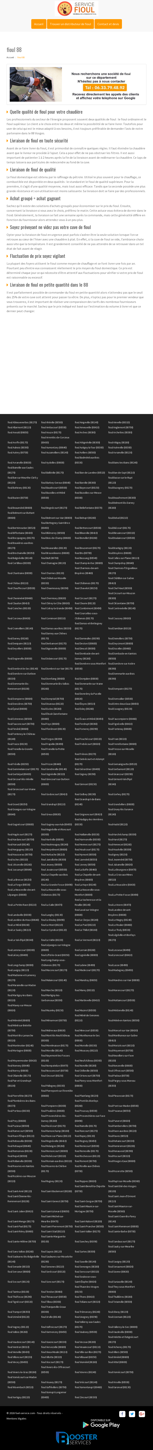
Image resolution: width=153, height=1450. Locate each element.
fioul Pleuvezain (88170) (120, 1095)
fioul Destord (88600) (86, 643)
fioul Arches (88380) (85, 432)
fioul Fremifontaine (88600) (122, 744)
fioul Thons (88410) (85, 1296)
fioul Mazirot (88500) (85, 1010)
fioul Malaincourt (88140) (54, 980)
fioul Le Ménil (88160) (18, 925)
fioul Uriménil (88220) (18, 1317)
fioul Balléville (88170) (52, 472)
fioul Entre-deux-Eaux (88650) (123, 703)
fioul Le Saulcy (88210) (19, 930)
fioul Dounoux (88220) (52, 703)
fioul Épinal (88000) (17, 709)
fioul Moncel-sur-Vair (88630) (123, 1030)
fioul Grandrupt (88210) (53, 804)
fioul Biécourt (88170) (119, 528)
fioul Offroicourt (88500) (121, 1070)
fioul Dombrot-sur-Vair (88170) (57, 668)
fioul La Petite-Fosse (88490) (123, 894)
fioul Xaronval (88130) (119, 1387)
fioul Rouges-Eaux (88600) (121, 1161)
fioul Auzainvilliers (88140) (54, 452)
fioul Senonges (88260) (87, 1266)
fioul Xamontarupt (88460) (88, 1387)
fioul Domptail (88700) (52, 698)
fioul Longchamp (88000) (20, 965)
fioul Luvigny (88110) (18, 970)
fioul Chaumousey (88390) (54, 588)
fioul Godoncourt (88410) (54, 794)
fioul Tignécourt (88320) (20, 1301)
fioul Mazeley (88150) (52, 1010)
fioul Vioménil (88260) (86, 1362)
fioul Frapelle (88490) (52, 744)
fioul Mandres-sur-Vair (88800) (123, 980)
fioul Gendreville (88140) (54, 769)
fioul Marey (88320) (85, 990)
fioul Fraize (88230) (17, 744)
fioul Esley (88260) (84, 709)
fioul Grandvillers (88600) (121, 804)
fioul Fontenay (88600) (119, 729)
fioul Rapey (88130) (85, 1136)
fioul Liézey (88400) (18, 955)
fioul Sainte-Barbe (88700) (121, 1231)
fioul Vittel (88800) (117, 1362)
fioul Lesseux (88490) (119, 950)
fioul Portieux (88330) (19, 1111)
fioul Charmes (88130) (52, 573)
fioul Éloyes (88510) (85, 703)
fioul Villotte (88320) (51, 1357)
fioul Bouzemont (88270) (88, 548)
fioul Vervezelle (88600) (53, 1347)
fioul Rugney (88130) (52, 1181)
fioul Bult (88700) (49, 558)
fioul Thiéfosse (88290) (20, 1296)
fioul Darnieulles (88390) (87, 638)
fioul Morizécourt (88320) (121, 1045)
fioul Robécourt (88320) (53, 1156)
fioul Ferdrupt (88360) (86, 724)
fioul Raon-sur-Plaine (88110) (56, 1136)
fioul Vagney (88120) (18, 1327)
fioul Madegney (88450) (120, 970)
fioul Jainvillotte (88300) (53, 859)
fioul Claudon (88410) (19, 603)
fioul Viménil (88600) (118, 1357)
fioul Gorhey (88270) (118, 794)
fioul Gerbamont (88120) (121, 769)
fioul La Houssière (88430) (121, 884)
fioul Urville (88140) (51, 1317)
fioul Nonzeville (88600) (120, 1065)
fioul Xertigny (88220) (19, 1397)
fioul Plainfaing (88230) (86, 1095)
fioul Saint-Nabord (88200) (88, 1221)
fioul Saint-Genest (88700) (54, 1201)
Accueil (38, 24)
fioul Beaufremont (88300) (122, 497)
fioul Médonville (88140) (120, 1010)
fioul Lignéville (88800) (86, 955)
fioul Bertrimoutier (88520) (21, 528)
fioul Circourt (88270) (85, 598)
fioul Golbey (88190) (85, 794)
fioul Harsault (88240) (19, 844)
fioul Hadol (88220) (118, 824)
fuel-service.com (25, 1413)
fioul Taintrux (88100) (18, 1291)
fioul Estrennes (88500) (20, 719)
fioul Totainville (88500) (120, 1301)
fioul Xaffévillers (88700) (53, 1387)
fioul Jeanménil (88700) (120, 859)
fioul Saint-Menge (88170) (21, 1221)
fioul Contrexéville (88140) (122, 608)
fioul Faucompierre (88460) (122, 719)
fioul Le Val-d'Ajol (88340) (20, 940)
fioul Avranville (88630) (19, 462)
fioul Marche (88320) (51, 990)
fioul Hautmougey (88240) (54, 844)
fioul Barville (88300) (85, 482)
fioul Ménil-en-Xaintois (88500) (123, 1020)
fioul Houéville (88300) (119, 849)
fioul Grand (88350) (17, 804)
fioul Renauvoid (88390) (120, 1151)
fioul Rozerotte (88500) (120, 1171)
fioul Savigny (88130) (119, 1261)
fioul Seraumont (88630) (120, 1266)
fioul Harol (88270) (117, 839)
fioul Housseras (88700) (20, 854)
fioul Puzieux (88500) (18, 1126)
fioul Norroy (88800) (18, 1070)
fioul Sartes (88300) (85, 1251)
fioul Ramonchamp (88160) (55, 1131)
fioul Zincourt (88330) (86, 1397)
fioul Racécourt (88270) (53, 1126)
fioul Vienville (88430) (19, 1352)
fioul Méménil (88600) (19, 1020)
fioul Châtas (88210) (18, 583)
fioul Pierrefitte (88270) (20, 1095)
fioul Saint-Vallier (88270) (87, 1231)
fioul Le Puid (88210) (85, 925)
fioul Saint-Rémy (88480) (20, 1231)
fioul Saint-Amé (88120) (20, 1191)
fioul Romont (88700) (85, 1161)
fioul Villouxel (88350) (85, 1357)
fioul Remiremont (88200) (121, 1146)
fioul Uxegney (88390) (86, 1317)
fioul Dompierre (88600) (20, 698)
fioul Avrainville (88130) (120, 452)
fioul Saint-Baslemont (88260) (56, 1191)
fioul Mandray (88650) (86, 980)
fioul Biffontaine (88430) (20, 533)
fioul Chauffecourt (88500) (21, 588)
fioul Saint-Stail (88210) (53, 1231)
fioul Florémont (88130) (53, 729)
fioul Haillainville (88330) (87, 834)
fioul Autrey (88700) (18, 452)
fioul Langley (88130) (52, 915)
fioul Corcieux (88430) (19, 618)
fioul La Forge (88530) (19, 884)
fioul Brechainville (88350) (21, 553)
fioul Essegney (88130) (120, 709)
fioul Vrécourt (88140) (86, 1382)
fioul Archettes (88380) (120, 432)
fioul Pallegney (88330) (53, 1085)
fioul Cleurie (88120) (85, 603)
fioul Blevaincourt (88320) (121, 533)
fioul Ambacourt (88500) (53, 427)
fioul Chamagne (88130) (53, 563)
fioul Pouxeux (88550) (119, 1111)
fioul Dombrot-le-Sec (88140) (23, 668)
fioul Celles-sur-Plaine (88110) (123, 558)
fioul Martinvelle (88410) (87, 1000)
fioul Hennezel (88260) (119, 844)
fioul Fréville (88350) (18, 764)
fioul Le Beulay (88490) (53, 920)
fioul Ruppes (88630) (85, 1181)
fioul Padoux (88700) (118, 1075)
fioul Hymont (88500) (85, 854)
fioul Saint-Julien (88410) (20, 1211)
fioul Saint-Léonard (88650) (55, 1211)
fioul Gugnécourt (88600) (21, 824)
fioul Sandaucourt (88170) (121, 1241)
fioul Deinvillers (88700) (120, 638)
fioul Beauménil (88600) (20, 507)
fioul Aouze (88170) (51, 432)
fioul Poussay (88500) (86, 1111)
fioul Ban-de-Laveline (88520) (90, 472)
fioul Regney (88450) (85, 1141)
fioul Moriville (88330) (86, 1045)
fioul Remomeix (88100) (20, 1151)
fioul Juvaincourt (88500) (54, 869)
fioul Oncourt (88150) (52, 1075)
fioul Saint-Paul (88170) (19, 1226)
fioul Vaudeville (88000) (120, 1332)
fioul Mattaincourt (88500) (121, 1000)
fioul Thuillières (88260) (120, 1296)
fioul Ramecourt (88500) (20, 1131)
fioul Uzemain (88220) (119, 1317)
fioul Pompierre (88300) (53, 1106)
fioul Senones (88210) (52, 1266)
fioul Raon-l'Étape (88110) (21, 1136)
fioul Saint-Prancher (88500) (89, 1226)
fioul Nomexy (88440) (19, 1065)
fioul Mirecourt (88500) (86, 1030)
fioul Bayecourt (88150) (87, 487)
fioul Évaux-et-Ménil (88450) (89, 719)
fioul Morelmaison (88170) (54, 1045)
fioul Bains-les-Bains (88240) (122, 462)
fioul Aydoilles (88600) (52, 462)
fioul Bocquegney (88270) (21, 538)
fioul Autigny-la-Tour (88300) (89, 447)
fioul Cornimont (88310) (53, 618)
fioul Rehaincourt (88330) (121, 1141)
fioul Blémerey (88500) (53, 533)
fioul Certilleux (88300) (19, 563)
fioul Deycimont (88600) (120, 643)
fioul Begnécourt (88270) (54, 507)
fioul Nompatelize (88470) (54, 1065)
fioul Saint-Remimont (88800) (123, 1226)
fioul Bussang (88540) (86, 558)
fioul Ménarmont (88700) (54, 1020)
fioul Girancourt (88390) (120, 774)
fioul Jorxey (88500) (85, 864)
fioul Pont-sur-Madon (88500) (123, 1106)
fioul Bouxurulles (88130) (54, 548)
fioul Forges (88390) (51, 739)
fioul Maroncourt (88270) (121, 990)
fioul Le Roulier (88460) (120, 925)
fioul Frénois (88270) (85, 754)
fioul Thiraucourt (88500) (54, 1296)
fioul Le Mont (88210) (52, 925)
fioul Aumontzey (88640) (54, 447)
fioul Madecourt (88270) (87, 970)
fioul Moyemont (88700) (120, 1050)
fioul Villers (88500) (118, 1352)
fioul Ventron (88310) (18, 1347)
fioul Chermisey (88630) (53, 598)
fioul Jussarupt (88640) (20, 869)
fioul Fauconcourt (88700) (21, 724)
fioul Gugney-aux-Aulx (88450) (56, 824)
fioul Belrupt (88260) (85, 518)
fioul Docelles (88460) (119, 648)
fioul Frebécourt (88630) (87, 744)
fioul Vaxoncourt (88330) (53, 1342)
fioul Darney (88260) (18, 638)
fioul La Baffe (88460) (86, 869)
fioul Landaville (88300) (19, 915)
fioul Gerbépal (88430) (19, 774)
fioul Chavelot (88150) (86, 588)
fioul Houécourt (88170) (87, 849)
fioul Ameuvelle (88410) (87, 427)
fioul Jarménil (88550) (86, 859)
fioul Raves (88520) (118, 1136)
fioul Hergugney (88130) (20, 849)
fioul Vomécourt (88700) (120, 1372)
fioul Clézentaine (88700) (121, 603)
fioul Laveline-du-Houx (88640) (23, 920)
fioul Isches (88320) (18, 859)
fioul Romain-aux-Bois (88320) (56, 1161)
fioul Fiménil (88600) (18, 729)
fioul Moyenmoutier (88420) (22, 1060)
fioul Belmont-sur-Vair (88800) (56, 518)
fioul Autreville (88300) (119, 447)
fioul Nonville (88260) (85, 1065)
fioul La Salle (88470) (51, 904)
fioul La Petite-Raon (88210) (22, 904)
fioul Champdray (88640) (121, 563)
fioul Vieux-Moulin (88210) (54, 1352)
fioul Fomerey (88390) (86, 729)
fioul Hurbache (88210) (53, 854)
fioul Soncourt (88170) (52, 1281)
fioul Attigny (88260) (118, 442)
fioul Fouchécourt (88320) (88, 739)
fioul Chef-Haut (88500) (120, 588)
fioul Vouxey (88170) (51, 1382)
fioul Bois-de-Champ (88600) (56, 538)
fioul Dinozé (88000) (85, 648)
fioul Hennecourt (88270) (88, 844)
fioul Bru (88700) (83, 553)
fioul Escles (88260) (51, 709)
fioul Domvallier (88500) (120, 698)
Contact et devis (108, 24)
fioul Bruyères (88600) (119, 553)
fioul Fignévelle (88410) (120, 724)
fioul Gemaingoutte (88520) (122, 764)
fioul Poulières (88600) (53, 1111)
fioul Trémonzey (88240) (87, 1312)
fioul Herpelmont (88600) (54, 849)
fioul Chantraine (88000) (20, 573)
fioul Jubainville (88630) (120, 864)
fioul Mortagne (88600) (19, 1050)
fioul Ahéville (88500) (52, 422)
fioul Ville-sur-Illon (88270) (88, 1352)
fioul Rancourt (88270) (86, 1131)
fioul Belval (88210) (118, 518)
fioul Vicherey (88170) (119, 1347)
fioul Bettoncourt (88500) (88, 528)
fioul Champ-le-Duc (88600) (89, 563)
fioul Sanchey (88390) (86, 1241)
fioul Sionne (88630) (118, 1271)
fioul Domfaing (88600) (53, 678)
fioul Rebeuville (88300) (20, 1141)
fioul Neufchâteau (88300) (88, 1060)
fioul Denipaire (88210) (19, 643)
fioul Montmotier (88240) (20, 1045)
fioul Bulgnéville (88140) (20, 558)
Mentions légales (16, 1418)
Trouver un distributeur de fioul (70, 24)
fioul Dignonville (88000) (53, 648)
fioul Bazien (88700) (18, 497)
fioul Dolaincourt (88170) (54, 658)
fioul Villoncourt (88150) (20, 1357)
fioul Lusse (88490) (118, 965)
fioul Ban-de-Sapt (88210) (121, 472)
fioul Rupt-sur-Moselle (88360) (124, 1181)
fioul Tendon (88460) (51, 1291)
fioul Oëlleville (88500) (86, 1070)
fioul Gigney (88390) (85, 774)
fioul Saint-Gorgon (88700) (88, 1201)
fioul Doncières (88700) (20, 703)
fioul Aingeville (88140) (86, 422)
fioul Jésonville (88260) (20, 864)
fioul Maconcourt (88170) (54, 970)
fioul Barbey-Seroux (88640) (55, 482)
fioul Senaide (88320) (19, 1266)
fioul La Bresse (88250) (19, 879)
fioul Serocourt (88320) (87, 1271)
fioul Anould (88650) (18, 432)
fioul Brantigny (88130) (120, 548)
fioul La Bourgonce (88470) (122, 869)
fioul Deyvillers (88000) (19, 648)
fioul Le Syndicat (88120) (54, 930)
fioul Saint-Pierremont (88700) (57, 1226)
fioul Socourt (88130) (19, 1281)
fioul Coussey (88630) (119, 618)
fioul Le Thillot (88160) (86, 930)
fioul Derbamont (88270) (54, 643)
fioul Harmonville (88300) (88, 839)
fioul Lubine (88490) (85, 965)
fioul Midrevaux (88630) (53, 1030)
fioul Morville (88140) (52, 1050)
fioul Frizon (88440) (51, 764)
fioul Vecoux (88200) (85, 1342)
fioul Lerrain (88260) (85, 950)
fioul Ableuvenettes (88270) (22, 422)
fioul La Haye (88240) (85, 884)
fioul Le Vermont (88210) (87, 940)
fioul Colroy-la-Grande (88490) (56, 608)
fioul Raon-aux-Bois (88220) (122, 1131)
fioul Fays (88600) (50, 724)
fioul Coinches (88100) (19, 608)
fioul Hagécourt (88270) (20, 834)
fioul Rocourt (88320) (119, 1156)
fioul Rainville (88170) (86, 1126)
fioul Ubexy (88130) (118, 1312)
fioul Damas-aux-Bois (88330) (56, 628)
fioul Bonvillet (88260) (86, 538)
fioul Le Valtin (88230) (52, 940)
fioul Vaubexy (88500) (86, 1332)
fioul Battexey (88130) (19, 487)
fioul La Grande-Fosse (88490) (57, 884)
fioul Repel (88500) (17, 1156)
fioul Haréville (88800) (52, 839)
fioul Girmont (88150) (86, 784)
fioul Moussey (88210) (86, 1050)
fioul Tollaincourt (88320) (87, 1301)
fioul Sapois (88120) (51, 1251)
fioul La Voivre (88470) (119, 904)
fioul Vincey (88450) (18, 1362)
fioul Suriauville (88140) (120, 1281)
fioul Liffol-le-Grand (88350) (55, 955)
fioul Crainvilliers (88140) (20, 628)
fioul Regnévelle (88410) (54, 1141)
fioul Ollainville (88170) (19, 1075)
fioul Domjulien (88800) (86, 678)
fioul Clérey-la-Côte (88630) (55, 603)
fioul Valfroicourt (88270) (54, 1327)
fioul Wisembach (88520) (20, 1387)
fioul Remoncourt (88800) (54, 1151)
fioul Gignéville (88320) (53, 774)
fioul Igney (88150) (117, 854)
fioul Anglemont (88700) (120, 427)
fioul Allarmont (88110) (19, 427)
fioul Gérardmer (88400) (87, 769)
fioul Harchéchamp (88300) (122, 834)
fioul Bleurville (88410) (86, 533)
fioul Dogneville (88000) (20, 658)
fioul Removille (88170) (87, 1151)
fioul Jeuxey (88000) (51, 864)
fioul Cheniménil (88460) (20, 598)
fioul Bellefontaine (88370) (88, 507)
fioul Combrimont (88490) (88, 608)
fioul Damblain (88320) (119, 628)
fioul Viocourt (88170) (52, 1362)
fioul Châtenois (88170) (87, 583)
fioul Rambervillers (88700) (122, 1126)
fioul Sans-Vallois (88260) (20, 1251)
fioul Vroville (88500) (118, 1382)
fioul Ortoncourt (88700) (87, 1075)
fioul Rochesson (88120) (87, 1156)
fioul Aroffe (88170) (18, 442)
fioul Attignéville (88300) (87, 442)
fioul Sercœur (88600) (19, 1271)
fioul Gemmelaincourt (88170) (23, 769)
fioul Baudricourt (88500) (54, 487)
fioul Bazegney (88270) (120, 487)
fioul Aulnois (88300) (18, 447)
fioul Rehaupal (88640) (19, 1146)
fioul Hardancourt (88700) (21, 839)
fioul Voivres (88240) (85, 1372)
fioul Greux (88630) (51, 814)
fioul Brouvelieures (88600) (55, 553)
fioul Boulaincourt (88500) (121, 538)
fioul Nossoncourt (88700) (54, 1070)
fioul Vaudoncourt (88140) (21, 1342)
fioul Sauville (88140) (85, 1261)
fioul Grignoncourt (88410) (88, 814)
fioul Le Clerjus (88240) (86, 920)
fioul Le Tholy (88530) (119, 930)
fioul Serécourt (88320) (53, 1271)
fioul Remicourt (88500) (87, 1146)
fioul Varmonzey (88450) (54, 1332)
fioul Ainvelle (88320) (119, 422)
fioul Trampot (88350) (19, 1312)
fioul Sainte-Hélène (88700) (22, 1241)
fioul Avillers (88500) (85, 452)
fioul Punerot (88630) (119, 1121)
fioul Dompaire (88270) (120, 688)
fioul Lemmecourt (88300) (21, 950)
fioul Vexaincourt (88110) (88, 1347)
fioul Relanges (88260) (52, 1146)
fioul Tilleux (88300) (51, 1301)
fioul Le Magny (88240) (119, 920)
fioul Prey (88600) (17, 1121)
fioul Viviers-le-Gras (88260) (22, 1372)
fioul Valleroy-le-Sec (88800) (122, 1327)
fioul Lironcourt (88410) (120, 955)
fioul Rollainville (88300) (20, 1161)
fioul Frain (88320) (117, 739)
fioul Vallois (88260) (18, 1332)
